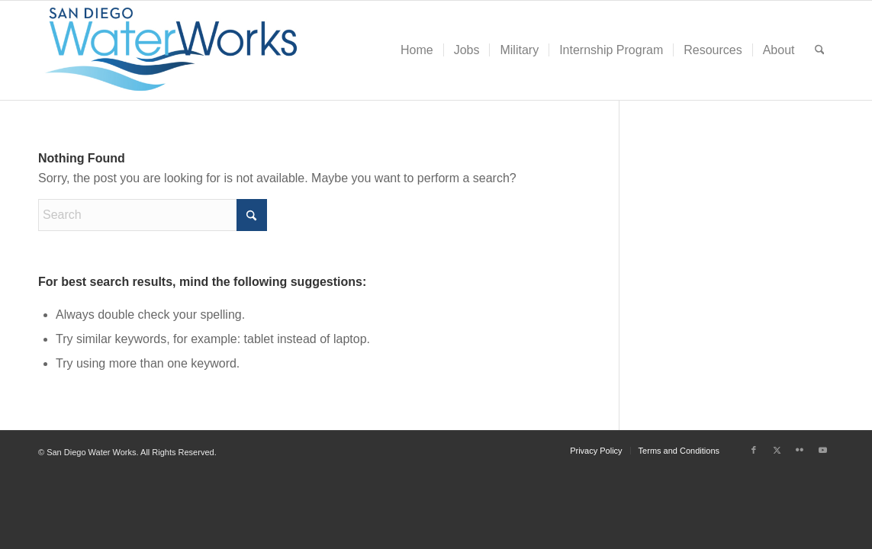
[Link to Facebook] (753, 449)
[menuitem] (417, 50)
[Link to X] (776, 449)
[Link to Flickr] (799, 449)
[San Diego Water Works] (171, 50)
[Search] (820, 50)
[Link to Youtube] (822, 449)
